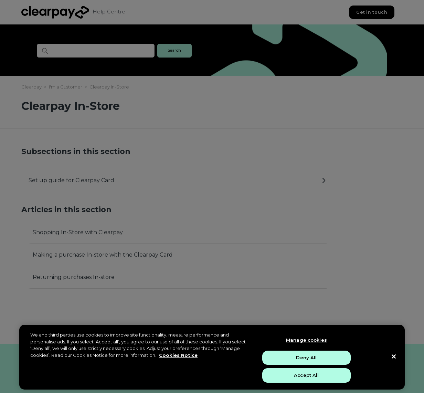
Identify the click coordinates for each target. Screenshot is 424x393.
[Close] (393, 356)
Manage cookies (306, 340)
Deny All (306, 357)
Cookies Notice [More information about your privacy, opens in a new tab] (178, 355)
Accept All (306, 375)
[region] (212, 357)
